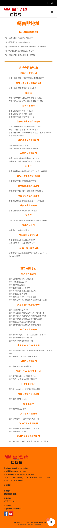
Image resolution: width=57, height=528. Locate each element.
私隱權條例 (22, 524)
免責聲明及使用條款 (34, 524)
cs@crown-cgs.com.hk (13, 508)
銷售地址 (7, 485)
